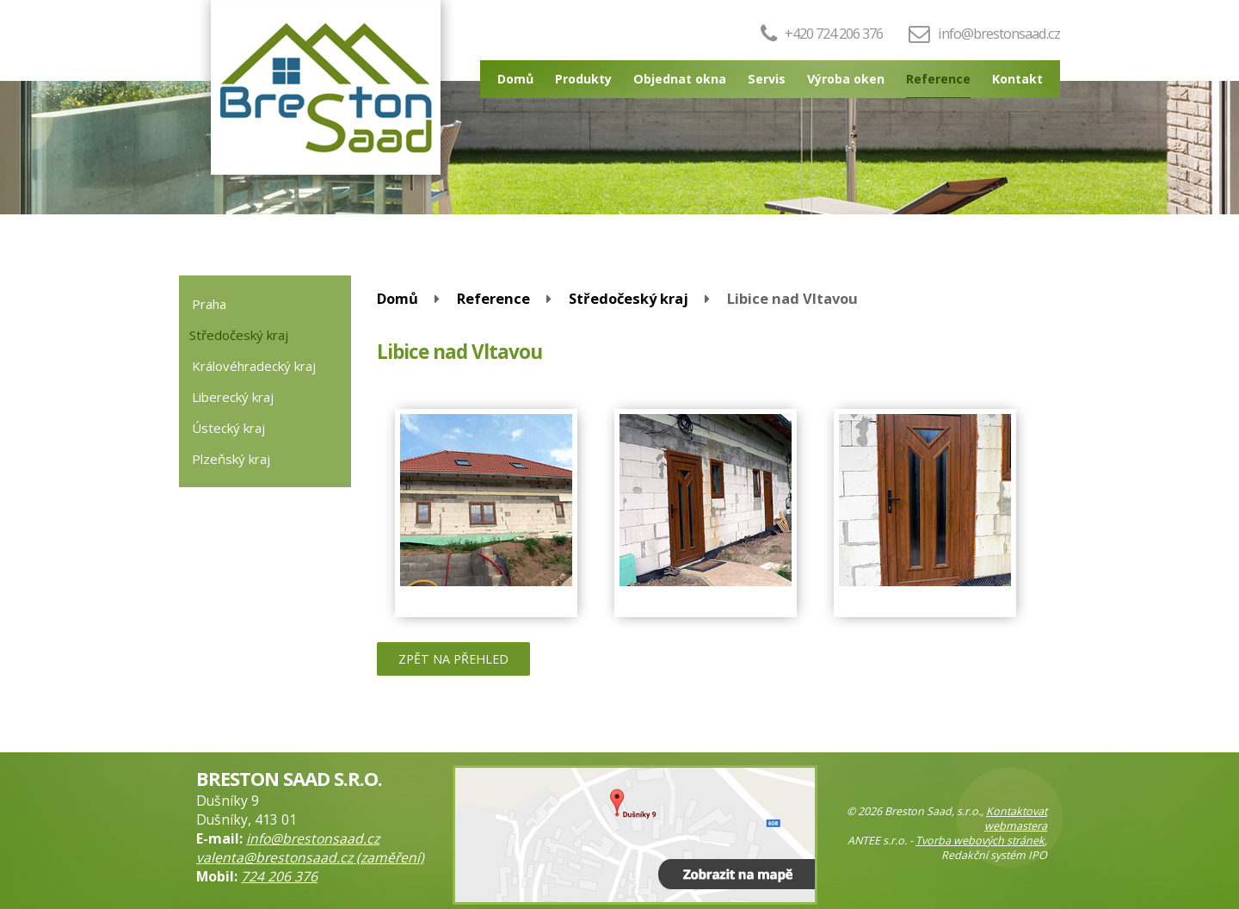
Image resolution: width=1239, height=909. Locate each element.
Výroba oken (846, 79)
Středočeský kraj (628, 298)
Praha (209, 303)
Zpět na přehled (453, 659)
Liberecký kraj (233, 396)
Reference (938, 79)
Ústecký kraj (228, 427)
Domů (515, 79)
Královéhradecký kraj (254, 365)
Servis (767, 79)
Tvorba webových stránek (980, 840)
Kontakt (1017, 79)
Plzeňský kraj (231, 458)
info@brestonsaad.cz (999, 33)
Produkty (583, 79)
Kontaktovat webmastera (1015, 818)
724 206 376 (279, 876)
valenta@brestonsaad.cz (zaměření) (310, 857)
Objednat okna (679, 79)
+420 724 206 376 (822, 33)
